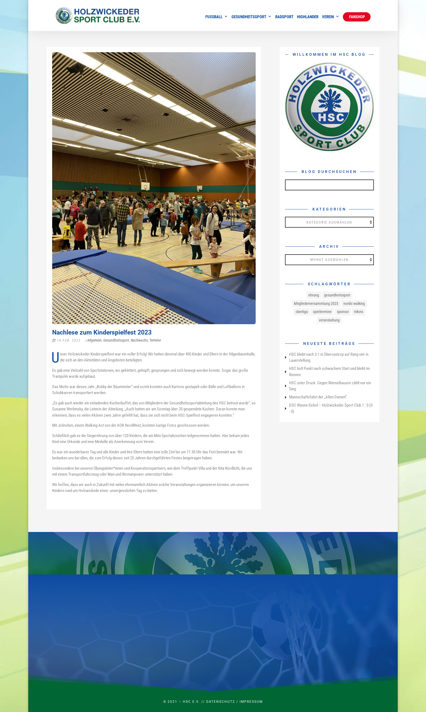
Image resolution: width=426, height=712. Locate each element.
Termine (155, 340)
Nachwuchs (139, 340)
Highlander (307, 17)
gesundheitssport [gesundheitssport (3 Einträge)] (337, 295)
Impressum (251, 702)
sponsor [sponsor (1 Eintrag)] (343, 311)
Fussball (214, 17)
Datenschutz (220, 702)
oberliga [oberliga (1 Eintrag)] (302, 311)
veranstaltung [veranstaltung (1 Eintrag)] (329, 320)
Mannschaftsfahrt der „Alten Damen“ (318, 397)
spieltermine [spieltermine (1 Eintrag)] (322, 311)
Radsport (284, 17)
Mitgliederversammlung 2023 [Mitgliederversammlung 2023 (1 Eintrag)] (316, 303)
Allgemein (94, 340)
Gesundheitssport (248, 17)
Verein (328, 17)
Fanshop (356, 16)
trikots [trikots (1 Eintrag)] (358, 311)
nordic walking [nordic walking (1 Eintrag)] (354, 303)
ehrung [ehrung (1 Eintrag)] (313, 295)
